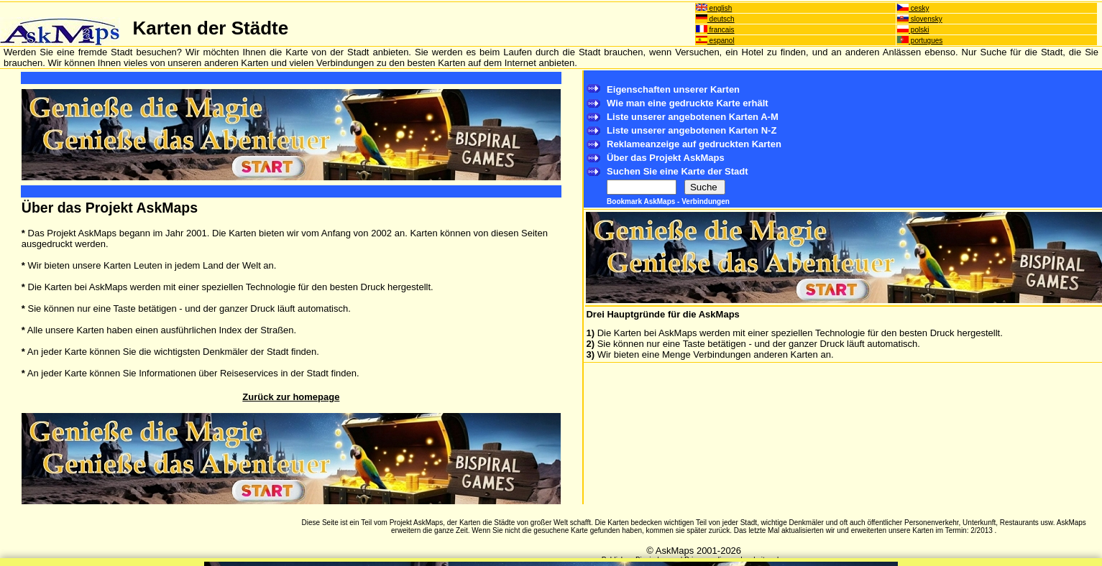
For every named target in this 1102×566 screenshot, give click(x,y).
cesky (913, 8)
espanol (715, 41)
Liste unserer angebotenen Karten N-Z (691, 130)
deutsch (715, 19)
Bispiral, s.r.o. (657, 560)
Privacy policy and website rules (735, 560)
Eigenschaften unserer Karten (673, 89)
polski (913, 30)
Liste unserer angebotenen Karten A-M (693, 116)
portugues (919, 41)
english (714, 8)
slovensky (919, 19)
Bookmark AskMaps (642, 201)
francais (715, 30)
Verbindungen (705, 201)
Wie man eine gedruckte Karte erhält (687, 103)
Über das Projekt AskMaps (666, 157)
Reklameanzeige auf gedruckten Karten (694, 144)
